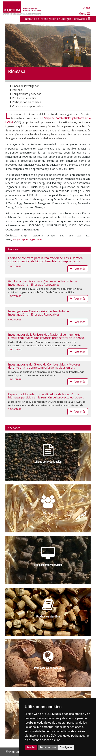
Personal (16, 90)
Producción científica (23, 98)
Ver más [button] (78, 269)
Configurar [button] (66, 747)
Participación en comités (25, 102)
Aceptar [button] (30, 747)
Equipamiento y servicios (25, 94)
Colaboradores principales (26, 106)
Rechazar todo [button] (47, 747)
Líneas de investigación (24, 86)
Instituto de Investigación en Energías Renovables (57, 18)
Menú (84, 13)
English (86, 7)
